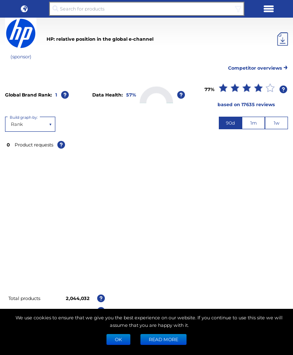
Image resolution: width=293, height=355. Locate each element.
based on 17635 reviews (246, 104)
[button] (24, 8)
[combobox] (11, 124)
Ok (118, 339)
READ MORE (163, 339)
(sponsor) (20, 56)
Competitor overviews (258, 66)
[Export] (282, 39)
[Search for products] (146, 9)
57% (131, 94)
